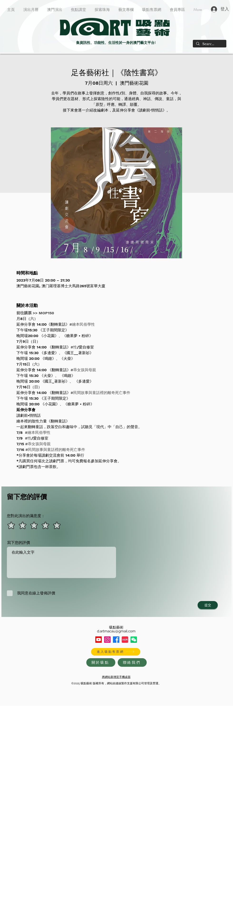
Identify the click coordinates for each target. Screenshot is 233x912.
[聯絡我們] (132, 662)
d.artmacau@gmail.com (116, 631)
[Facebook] (116, 639)
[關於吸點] (100, 662)
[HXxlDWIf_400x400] (134, 639)
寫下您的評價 (18, 543)
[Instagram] (107, 639)
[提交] (208, 605)
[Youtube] (98, 639)
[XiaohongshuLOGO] (125, 639)
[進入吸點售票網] (115, 652)
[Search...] (209, 44)
